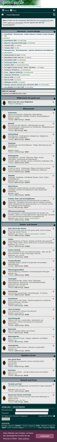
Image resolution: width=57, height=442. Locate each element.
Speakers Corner (28, 355)
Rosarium (12, 166)
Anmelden (6, 407)
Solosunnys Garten (10, 62)
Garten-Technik (14, 250)
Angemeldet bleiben (46, 416)
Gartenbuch (12, 298)
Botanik (11, 123)
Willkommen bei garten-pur (28, 98)
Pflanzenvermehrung (16, 211)
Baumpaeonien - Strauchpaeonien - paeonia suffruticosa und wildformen (29, 50)
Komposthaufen (14, 261)
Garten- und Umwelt (28, 225)
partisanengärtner (34, 218)
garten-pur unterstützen (15, 22)
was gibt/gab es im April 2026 (14, 87)
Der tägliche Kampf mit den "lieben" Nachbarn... (20, 67)
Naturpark (12, 329)
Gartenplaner (8, 52)
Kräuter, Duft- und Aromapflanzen (21, 199)
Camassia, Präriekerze (11, 70)
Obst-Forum (13, 186)
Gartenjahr (12, 279)
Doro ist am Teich (30, 427)
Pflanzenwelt (28, 109)
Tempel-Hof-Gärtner (23, 65)
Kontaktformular (44, 20)
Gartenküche (13, 345)
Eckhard (7, 38)
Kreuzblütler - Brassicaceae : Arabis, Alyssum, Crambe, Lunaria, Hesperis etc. (29, 35)
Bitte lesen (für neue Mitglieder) (20, 102)
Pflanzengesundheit (16, 270)
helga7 (23, 62)
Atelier (10, 239)
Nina (17, 180)
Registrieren (19, 407)
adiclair (19, 45)
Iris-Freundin (45, 84)
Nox (18, 48)
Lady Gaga (23, 40)
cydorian (16, 193)
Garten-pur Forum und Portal (19, 395)
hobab (18, 77)
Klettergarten (13, 156)
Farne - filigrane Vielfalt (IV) (13, 72)
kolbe (17, 286)
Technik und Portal (28, 380)
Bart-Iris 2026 (8, 77)
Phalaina (16, 150)
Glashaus (12, 143)
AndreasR (17, 118)
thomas (16, 323)
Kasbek (18, 80)
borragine (30, 87)
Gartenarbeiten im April (12, 55)
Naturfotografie (14, 318)
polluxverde (29, 72)
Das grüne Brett (14, 359)
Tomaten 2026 (9, 45)
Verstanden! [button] (44, 436)
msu (20, 389)
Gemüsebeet (13, 134)
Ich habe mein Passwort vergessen (15, 416)
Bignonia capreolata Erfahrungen (15, 43)
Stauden (11, 175)
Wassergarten (13, 336)
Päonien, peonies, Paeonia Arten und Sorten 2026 (21, 84)
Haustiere (12, 370)
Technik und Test (15, 384)
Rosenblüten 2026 (10, 40)
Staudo (29, 57)
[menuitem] (13, 10)
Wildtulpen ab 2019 (10, 82)
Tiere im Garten (14, 309)
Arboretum (12, 113)
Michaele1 (23, 60)
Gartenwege (13, 291)
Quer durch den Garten (17, 228)
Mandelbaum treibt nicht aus (14, 57)
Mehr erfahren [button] (23, 439)
